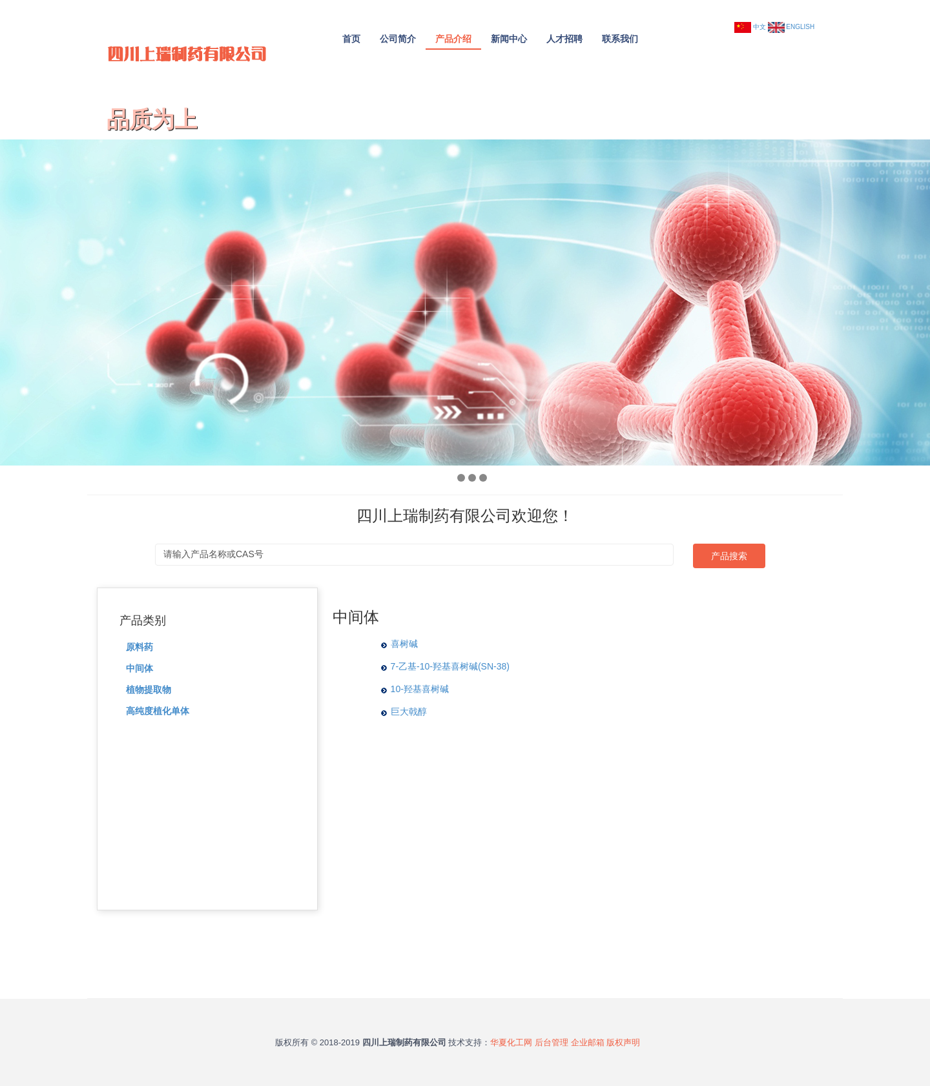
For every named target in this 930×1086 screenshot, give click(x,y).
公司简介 (398, 39)
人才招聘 (564, 39)
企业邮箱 (587, 1042)
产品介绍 (453, 39)
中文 (759, 26)
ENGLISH (800, 26)
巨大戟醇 (409, 711)
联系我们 (620, 39)
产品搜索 (729, 556)
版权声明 (623, 1042)
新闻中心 (509, 39)
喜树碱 (404, 644)
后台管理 (551, 1042)
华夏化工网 (511, 1042)
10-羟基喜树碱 (420, 689)
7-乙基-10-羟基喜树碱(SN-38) (450, 666)
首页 (351, 39)
